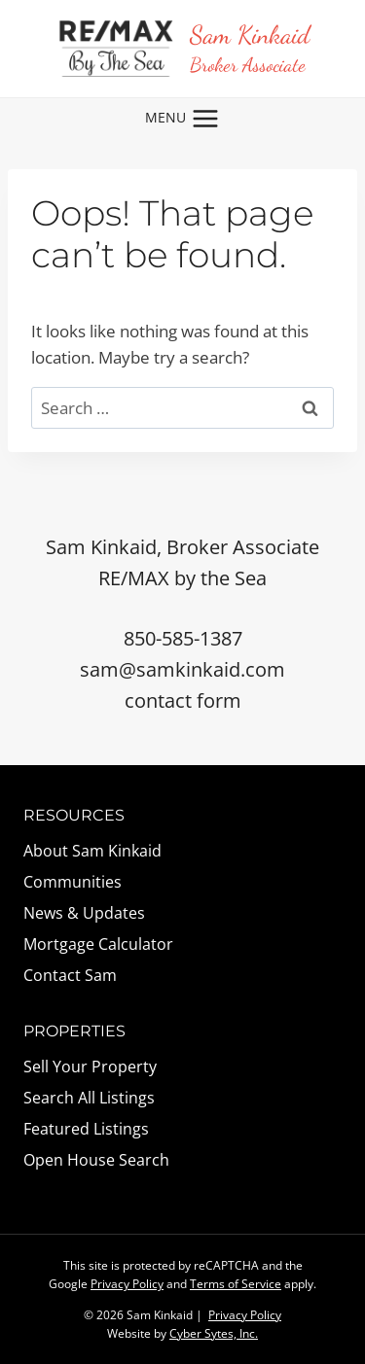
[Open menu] (183, 118)
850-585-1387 (183, 638)
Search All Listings (89, 1097)
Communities (72, 881)
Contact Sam (70, 975)
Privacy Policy (127, 1284)
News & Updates (84, 913)
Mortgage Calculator (98, 944)
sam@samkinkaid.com (182, 669)
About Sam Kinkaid (92, 850)
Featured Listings (86, 1128)
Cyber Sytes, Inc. (213, 1333)
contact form (183, 700)
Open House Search (96, 1160)
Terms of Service (235, 1284)
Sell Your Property (90, 1066)
